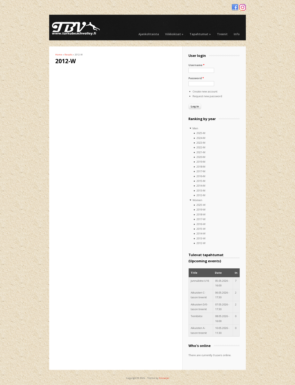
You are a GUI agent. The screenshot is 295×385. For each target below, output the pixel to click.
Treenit (222, 34)
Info (237, 34)
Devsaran (164, 377)
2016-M (200, 176)
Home (58, 54)
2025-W (200, 205)
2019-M (200, 161)
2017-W (200, 219)
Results (68, 54)
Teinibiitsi (196, 316)
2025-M (200, 133)
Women (197, 200)
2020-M (200, 157)
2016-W (200, 224)
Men (195, 128)
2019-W (200, 209)
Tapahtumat (200, 34)
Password (196, 78)
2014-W (200, 233)
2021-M (200, 152)
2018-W (200, 214)
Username (196, 65)
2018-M (200, 166)
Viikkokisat (174, 34)
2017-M (200, 171)
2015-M (200, 181)
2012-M (200, 195)
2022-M (200, 147)
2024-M (200, 138)
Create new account (205, 91)
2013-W (200, 238)
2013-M (200, 190)
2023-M (200, 142)
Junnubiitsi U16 (200, 281)
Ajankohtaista (148, 34)
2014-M (200, 185)
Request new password (207, 96)
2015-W (200, 229)
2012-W (200, 243)
